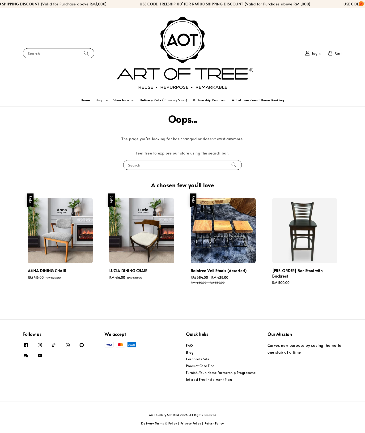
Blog (190, 352)
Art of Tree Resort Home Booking (258, 100)
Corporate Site (197, 359)
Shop (100, 100)
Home (85, 100)
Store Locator (123, 100)
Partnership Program (209, 100)
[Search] (86, 53)
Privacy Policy (190, 423)
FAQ (189, 345)
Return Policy (214, 423)
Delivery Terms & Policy (159, 423)
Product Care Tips (200, 366)
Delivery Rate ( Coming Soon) (163, 100)
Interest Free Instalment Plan (209, 379)
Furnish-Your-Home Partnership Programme (220, 372)
